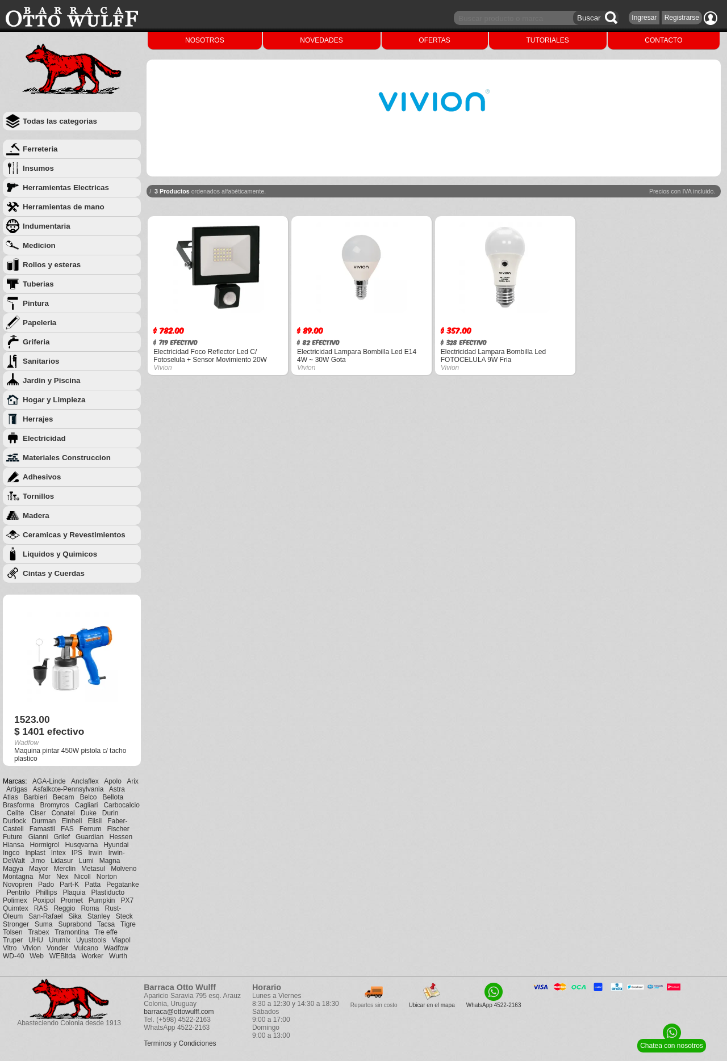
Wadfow (116, 948)
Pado (46, 885)
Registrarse (682, 18)
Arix (133, 781)
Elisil (94, 821)
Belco (88, 797)
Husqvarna (81, 845)
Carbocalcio (121, 805)
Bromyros (54, 805)
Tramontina (72, 932)
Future (13, 837)
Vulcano (86, 948)
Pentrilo (18, 892)
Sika (74, 916)
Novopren (17, 885)
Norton (107, 877)
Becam (63, 797)
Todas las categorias (60, 121)
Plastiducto (107, 892)
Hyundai (115, 845)
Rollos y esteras (52, 264)
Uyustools (91, 940)
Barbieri (35, 797)
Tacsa (106, 924)
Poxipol (44, 900)
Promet (72, 900)
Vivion (31, 948)
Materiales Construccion (67, 457)
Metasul (93, 869)
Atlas (10, 797)
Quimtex (15, 908)
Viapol (121, 940)
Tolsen (13, 932)
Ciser (37, 813)
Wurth (118, 956)
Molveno (123, 869)
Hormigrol (44, 845)
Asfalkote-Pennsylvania (68, 789)
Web (36, 956)
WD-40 (13, 956)
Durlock (14, 821)
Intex (58, 853)
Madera (36, 515)
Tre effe (106, 932)
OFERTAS (434, 40)
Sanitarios (41, 361)
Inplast (35, 853)
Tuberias (38, 284)
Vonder (57, 948)
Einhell (71, 821)
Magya (13, 869)
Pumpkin (102, 900)
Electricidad (44, 438)
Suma (43, 924)
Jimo (38, 861)
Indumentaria (46, 226)
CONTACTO (663, 40)
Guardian (89, 837)
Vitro (9, 948)
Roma (90, 908)
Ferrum (91, 829)
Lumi (86, 861)
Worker (92, 956)
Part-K (69, 885)
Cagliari (86, 805)
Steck (124, 916)
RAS (41, 908)
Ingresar (644, 18)
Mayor (38, 869)
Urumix (59, 940)
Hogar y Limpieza (54, 399)
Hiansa (13, 845)
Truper (13, 940)
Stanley (98, 916)
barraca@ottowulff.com (179, 1012)
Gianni (38, 837)
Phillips (46, 892)
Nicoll (82, 877)
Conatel (62, 813)
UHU (35, 940)
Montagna (18, 877)
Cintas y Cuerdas (54, 573)
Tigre (128, 924)
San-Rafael (45, 916)
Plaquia (73, 892)
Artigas (16, 789)
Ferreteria (40, 149)
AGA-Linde (49, 781)
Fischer (118, 829)
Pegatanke (122, 885)
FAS (67, 829)
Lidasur (62, 861)
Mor (45, 877)
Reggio (64, 908)
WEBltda (62, 956)
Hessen (120, 837)
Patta (93, 885)
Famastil (42, 829)
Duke (89, 813)
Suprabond (74, 924)
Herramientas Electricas (66, 187)
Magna (109, 861)
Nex (62, 877)
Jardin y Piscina (52, 380)
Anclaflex (85, 781)
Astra (117, 789)
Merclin (64, 869)
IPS (77, 853)
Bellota (113, 797)
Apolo (113, 781)
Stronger (16, 924)
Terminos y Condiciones (180, 1043)
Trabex (38, 932)
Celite (15, 813)
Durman (44, 821)
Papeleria (39, 322)
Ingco (11, 853)
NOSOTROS (204, 40)
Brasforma (18, 805)
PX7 (126, 900)
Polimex (15, 900)
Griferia (36, 342)
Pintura (36, 303)
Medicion (39, 245)
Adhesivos (42, 477)
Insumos (38, 168)
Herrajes (38, 419)
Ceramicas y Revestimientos (74, 534)
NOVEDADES (321, 40)
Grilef (61, 837)
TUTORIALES (548, 40)
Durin (110, 813)
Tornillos (38, 496)
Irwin (95, 853)
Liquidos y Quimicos (60, 554)
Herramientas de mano (64, 207)
